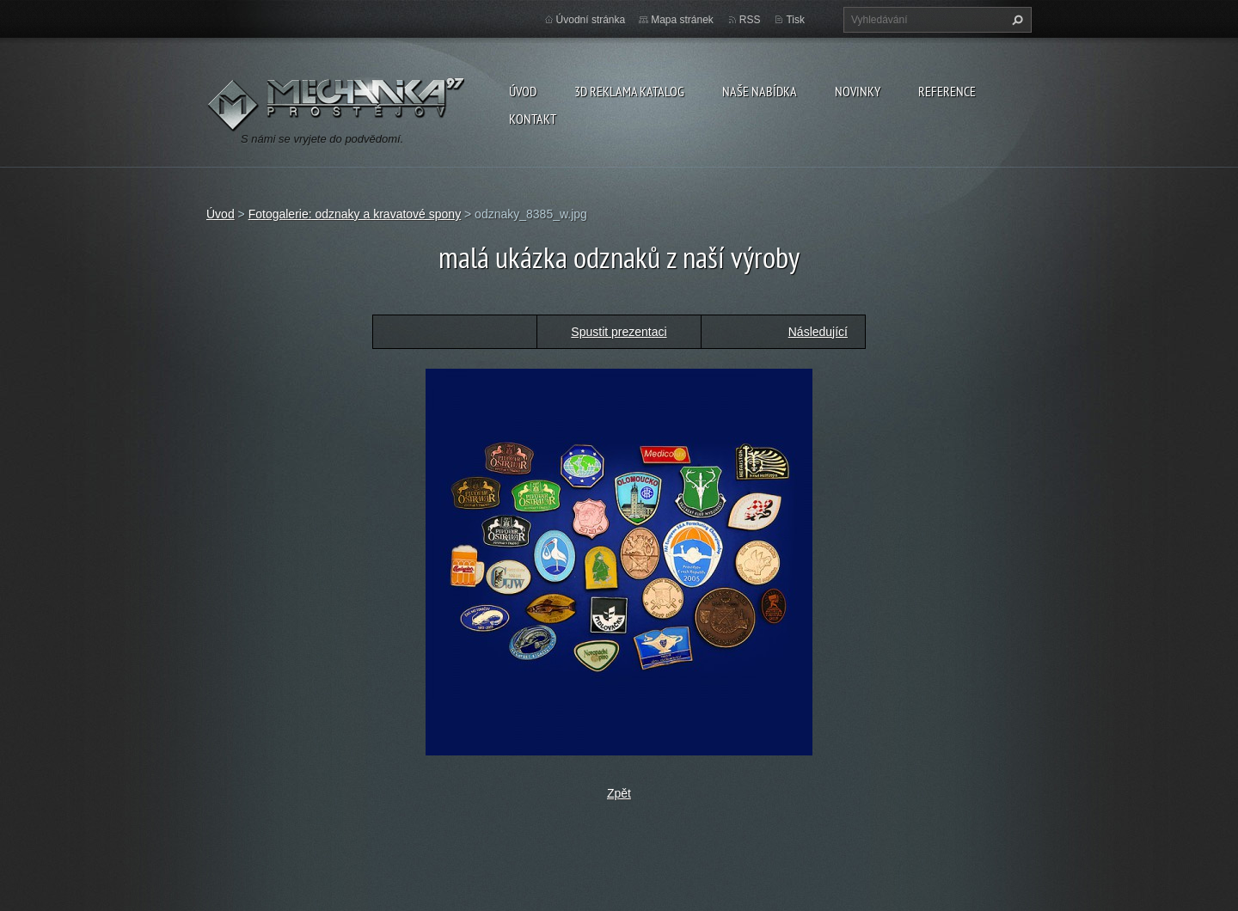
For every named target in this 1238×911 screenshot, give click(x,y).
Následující (818, 332)
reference (947, 91)
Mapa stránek (682, 20)
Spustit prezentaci (618, 332)
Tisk (795, 20)
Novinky (857, 91)
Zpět (619, 793)
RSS (750, 20)
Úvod (522, 91)
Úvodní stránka (591, 20)
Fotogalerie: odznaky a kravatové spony (354, 214)
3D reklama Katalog (629, 91)
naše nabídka (759, 91)
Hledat (1015, 20)
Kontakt (532, 118)
